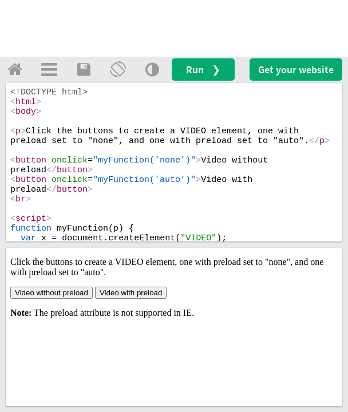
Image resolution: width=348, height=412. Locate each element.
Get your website (296, 69)
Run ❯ (203, 69)
